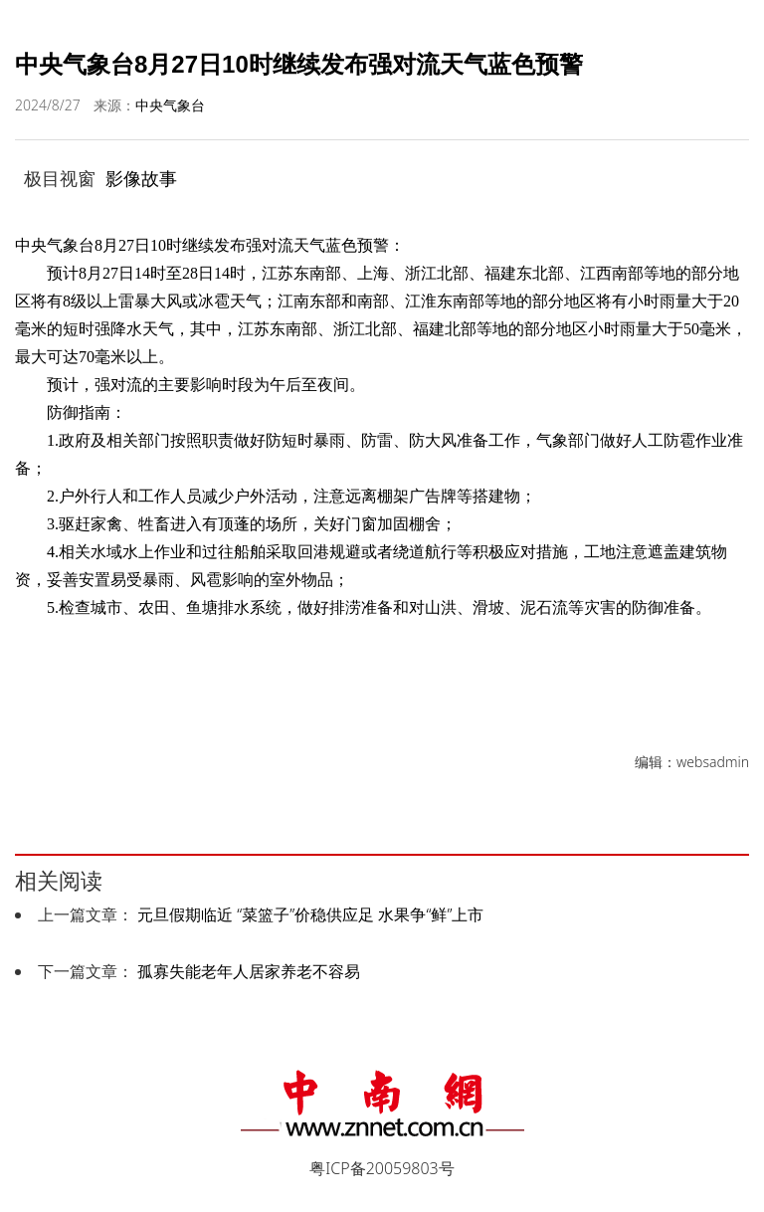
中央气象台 (170, 105)
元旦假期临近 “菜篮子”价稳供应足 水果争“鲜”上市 (310, 914)
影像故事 (141, 178)
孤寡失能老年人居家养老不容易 (248, 971)
